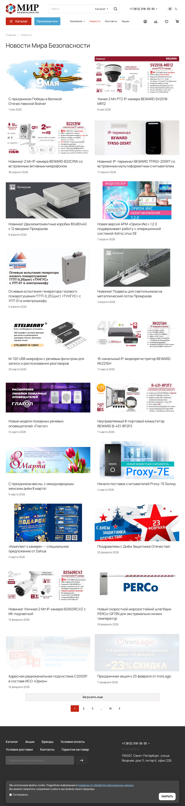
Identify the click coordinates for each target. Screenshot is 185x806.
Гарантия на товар (75, 749)
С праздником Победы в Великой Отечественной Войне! (35, 101)
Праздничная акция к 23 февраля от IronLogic (134, 676)
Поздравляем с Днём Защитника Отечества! (133, 546)
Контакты (47, 749)
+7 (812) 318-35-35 (142, 9)
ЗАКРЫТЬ (167, 796)
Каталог (12, 742)
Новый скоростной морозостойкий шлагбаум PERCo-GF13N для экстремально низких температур (134, 614)
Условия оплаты (73, 742)
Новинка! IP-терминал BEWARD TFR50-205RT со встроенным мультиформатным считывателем (136, 163)
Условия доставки (19, 749)
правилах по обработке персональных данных (106, 785)
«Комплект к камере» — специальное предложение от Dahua (38, 548)
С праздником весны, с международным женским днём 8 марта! (41, 486)
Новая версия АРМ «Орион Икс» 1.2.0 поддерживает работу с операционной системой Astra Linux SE (129, 229)
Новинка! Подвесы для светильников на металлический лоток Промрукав (129, 293)
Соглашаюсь (18, 794)
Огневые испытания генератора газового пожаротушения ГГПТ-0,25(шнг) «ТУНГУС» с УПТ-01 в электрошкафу (44, 296)
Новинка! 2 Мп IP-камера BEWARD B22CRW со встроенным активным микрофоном (45, 163)
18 (110, 708)
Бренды (47, 742)
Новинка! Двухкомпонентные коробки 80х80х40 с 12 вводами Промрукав (47, 226)
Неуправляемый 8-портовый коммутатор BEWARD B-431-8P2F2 (130, 423)
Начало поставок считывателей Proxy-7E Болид (136, 483)
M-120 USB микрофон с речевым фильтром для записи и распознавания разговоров (46, 361)
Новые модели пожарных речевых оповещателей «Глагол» (36, 423)
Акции (30, 742)
